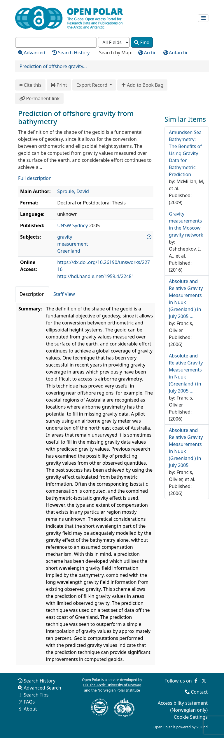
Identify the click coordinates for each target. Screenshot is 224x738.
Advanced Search (42, 688)
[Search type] (114, 42)
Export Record (92, 85)
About (30, 709)
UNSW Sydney (72, 225)
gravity (64, 237)
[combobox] (56, 42)
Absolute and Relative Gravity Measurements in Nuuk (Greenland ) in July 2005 (186, 447)
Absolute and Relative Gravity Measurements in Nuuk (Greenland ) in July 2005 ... (186, 298)
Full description (35, 178)
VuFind (202, 727)
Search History (39, 681)
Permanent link (39, 98)
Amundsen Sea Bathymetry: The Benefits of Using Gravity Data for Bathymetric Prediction (185, 153)
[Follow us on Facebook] (196, 681)
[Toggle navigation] (203, 18)
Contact (199, 692)
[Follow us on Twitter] (204, 681)
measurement (72, 244)
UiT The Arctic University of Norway (112, 685)
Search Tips (36, 695)
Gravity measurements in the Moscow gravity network (186, 224)
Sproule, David (73, 191)
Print (59, 84)
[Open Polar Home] (69, 18)
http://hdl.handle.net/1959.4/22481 (95, 276)
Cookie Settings (191, 717)
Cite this (30, 84)
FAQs (29, 702)
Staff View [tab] (64, 294)
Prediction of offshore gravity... (53, 66)
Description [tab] (32, 294)
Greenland (68, 251)
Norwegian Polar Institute (119, 690)
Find (141, 42)
